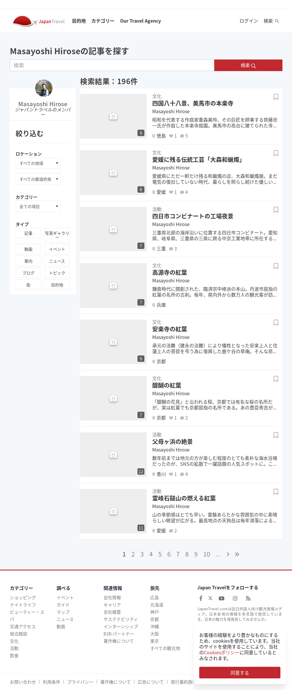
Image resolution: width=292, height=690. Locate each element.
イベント (57, 249)
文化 (14, 641)
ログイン (249, 20)
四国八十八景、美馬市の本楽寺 (192, 103)
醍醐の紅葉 (166, 385)
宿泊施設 (18, 634)
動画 (28, 249)
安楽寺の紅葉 (169, 329)
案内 (28, 261)
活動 (14, 648)
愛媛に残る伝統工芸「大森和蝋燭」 (198, 159)
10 (206, 554)
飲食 (14, 655)
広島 (154, 597)
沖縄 (154, 626)
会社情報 (112, 597)
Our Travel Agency (140, 20)
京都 (154, 619)
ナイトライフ (23, 605)
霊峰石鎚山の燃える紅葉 (184, 498)
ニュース (57, 261)
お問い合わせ (23, 682)
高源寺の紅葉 (169, 272)
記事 (28, 233)
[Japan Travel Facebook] (200, 598)
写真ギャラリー (57, 235)
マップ (63, 612)
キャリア (112, 605)
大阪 (154, 634)
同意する (240, 672)
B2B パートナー (119, 634)
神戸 (154, 612)
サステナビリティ (121, 619)
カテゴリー (103, 20)
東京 (154, 641)
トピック (57, 273)
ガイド (63, 605)
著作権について (119, 641)
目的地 (79, 20)
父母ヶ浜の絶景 (172, 441)
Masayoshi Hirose (42, 104)
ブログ (28, 273)
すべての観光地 (165, 648)
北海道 (156, 605)
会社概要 (112, 612)
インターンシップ (121, 626)
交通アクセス (23, 626)
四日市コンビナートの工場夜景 (192, 216)
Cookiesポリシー (222, 652)
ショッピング (23, 597)
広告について (151, 682)
